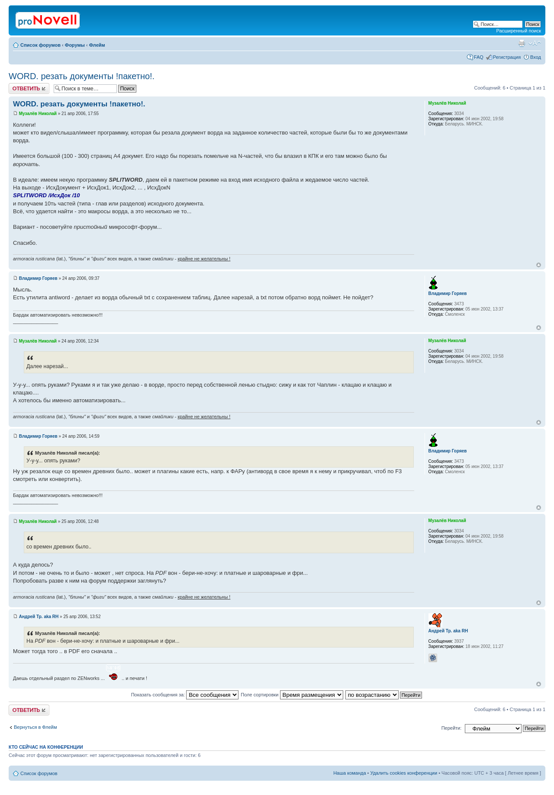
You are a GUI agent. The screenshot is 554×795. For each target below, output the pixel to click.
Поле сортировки (292, 694)
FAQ (478, 57)
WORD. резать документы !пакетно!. (82, 76)
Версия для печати (521, 43)
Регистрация (507, 57)
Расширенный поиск (518, 30)
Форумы (75, 45)
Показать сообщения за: (185, 694)
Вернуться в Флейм (35, 727)
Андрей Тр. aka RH (39, 616)
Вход (535, 57)
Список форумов (40, 45)
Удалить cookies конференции (404, 773)
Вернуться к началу (538, 265)
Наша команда (349, 773)
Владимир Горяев (38, 278)
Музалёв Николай (38, 113)
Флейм (97, 45)
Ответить (29, 88)
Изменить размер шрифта (534, 43)
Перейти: (451, 728)
